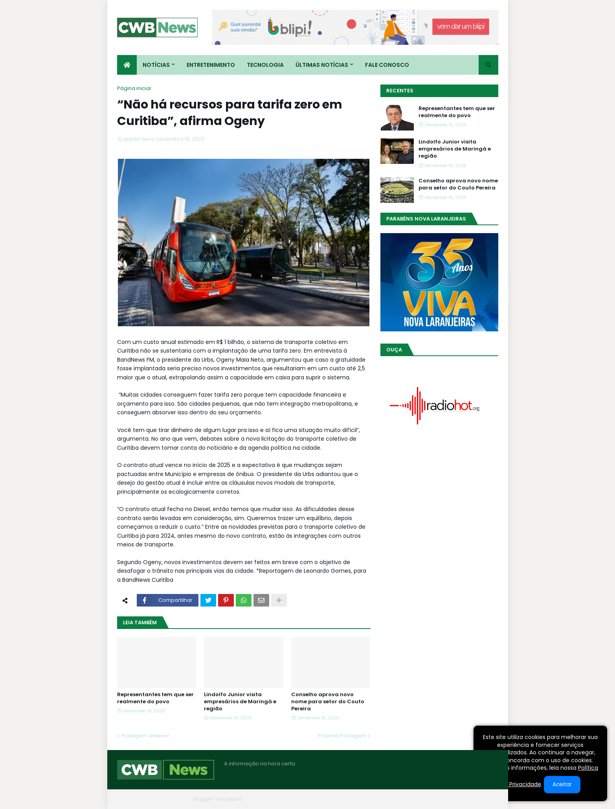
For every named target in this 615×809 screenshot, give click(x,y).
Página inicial (134, 88)
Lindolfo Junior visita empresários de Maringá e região (240, 701)
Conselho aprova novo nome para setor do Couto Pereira (327, 701)
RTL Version (484, 799)
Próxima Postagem (342, 735)
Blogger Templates (217, 799)
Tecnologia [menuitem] (265, 65)
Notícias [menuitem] (156, 65)
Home (379, 799)
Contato (450, 799)
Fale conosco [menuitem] (387, 65)
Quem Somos (413, 799)
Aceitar (562, 784)
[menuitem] (127, 65)
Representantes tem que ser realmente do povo (155, 698)
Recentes (399, 90)
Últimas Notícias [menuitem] (322, 65)
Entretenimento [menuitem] (211, 65)
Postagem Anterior (145, 735)
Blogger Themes (168, 799)
